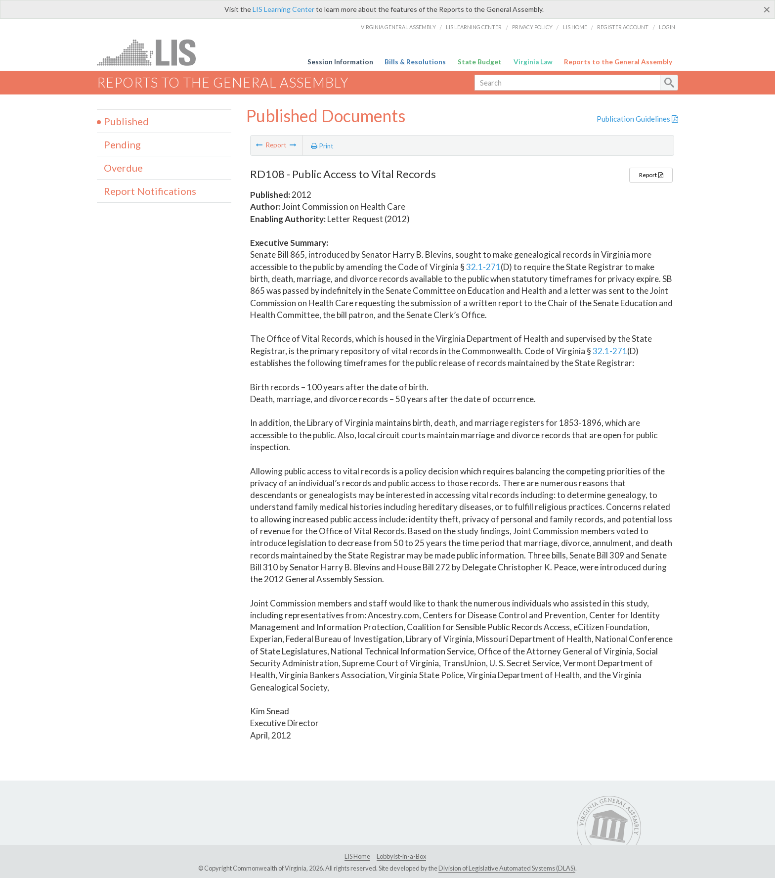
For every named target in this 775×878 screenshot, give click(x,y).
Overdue (123, 168)
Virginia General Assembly (398, 27)
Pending (122, 144)
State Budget (480, 62)
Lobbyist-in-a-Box (401, 856)
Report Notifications (150, 191)
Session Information (340, 62)
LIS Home (575, 27)
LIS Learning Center (283, 9)
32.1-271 (483, 267)
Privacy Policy (532, 27)
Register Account (622, 27)
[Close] (767, 9)
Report (651, 175)
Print (322, 146)
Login (667, 27)
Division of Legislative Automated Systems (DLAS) (506, 868)
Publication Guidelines (637, 118)
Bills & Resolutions (415, 62)
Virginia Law (533, 62)
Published (126, 121)
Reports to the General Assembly (618, 62)
